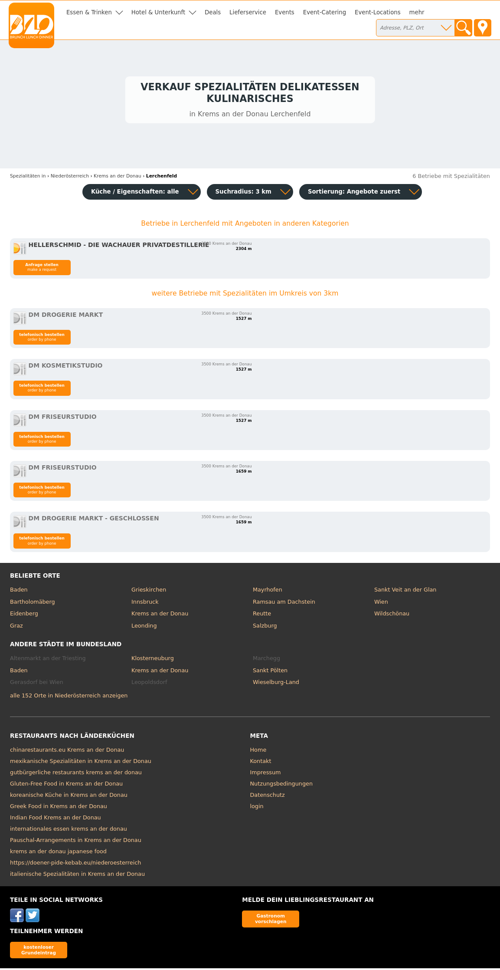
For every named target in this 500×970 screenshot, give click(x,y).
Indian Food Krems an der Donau (55, 819)
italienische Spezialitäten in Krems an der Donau (77, 875)
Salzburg (265, 627)
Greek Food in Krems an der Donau (58, 808)
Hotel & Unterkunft (158, 12)
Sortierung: (354, 193)
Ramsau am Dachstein (284, 603)
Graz (16, 627)
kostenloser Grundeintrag (38, 951)
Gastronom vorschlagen (271, 920)
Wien (381, 603)
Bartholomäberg (32, 603)
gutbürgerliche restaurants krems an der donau (76, 774)
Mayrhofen (267, 591)
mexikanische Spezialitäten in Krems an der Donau (80, 763)
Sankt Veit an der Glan (405, 591)
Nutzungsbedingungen (281, 785)
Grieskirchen (148, 591)
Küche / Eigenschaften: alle (135, 193)
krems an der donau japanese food (58, 853)
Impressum (265, 774)
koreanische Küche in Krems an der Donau (68, 796)
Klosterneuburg (152, 660)
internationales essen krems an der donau (68, 830)
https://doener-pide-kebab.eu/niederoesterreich (75, 864)
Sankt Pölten (270, 672)
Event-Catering (324, 12)
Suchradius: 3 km (243, 193)
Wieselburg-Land (276, 684)
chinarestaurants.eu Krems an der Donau (67, 751)
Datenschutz (267, 796)
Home (258, 751)
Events (284, 12)
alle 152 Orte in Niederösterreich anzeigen (68, 697)
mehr (417, 12)
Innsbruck (145, 603)
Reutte (262, 615)
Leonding (144, 627)
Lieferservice (247, 12)
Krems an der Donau (159, 615)
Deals (213, 12)
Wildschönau (391, 615)
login (257, 808)
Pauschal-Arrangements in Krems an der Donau (75, 841)
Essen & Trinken (89, 12)
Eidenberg (24, 615)
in (28, 178)
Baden (19, 591)
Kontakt (260, 763)
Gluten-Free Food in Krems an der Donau (66, 785)
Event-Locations (378, 12)
